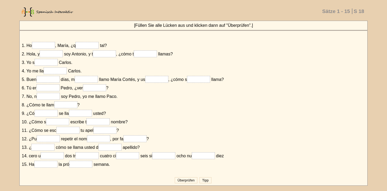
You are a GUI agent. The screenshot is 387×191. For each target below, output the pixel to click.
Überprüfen (186, 180)
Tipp (205, 180)
